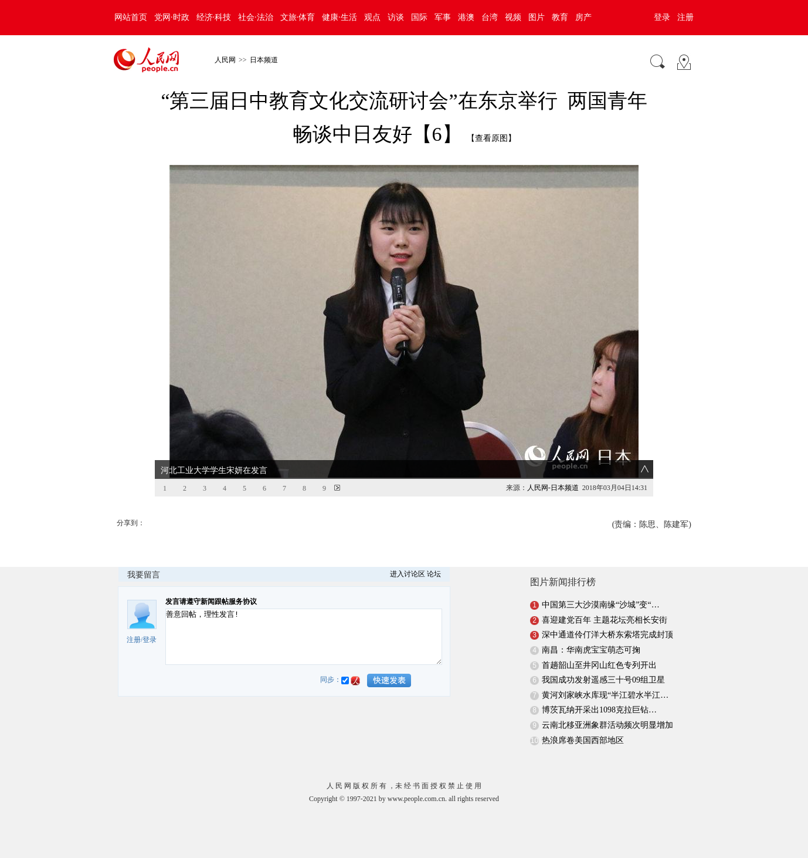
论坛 (434, 574)
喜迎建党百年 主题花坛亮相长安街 (604, 620)
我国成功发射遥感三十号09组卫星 (603, 679)
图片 (536, 17)
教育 (560, 17)
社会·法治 (255, 17)
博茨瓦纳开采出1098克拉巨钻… (599, 709)
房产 (583, 17)
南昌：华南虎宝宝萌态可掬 (591, 650)
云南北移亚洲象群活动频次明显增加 (607, 725)
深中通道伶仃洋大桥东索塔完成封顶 (607, 634)
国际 (419, 17)
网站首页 (130, 17)
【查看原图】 (491, 138)
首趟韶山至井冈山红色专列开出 (599, 665)
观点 (372, 17)
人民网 (225, 60)
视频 (513, 17)
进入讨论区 (407, 574)
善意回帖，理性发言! (303, 637)
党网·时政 (171, 17)
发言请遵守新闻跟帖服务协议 (211, 601)
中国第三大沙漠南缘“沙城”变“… (601, 604)
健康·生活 (339, 17)
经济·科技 (214, 17)
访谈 (396, 17)
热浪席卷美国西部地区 (583, 740)
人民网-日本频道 (553, 488)
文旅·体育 (297, 17)
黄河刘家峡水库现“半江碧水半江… (605, 695)
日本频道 (264, 60)
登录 (662, 17)
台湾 (489, 17)
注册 (685, 17)
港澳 (466, 17)
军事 (442, 17)
